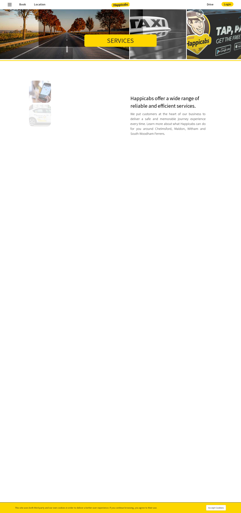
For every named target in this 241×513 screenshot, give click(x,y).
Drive (210, 4)
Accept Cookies (216, 507)
